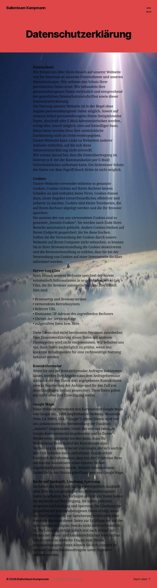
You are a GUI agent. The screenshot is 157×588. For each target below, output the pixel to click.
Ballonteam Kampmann (25, 8)
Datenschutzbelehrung (67, 579)
